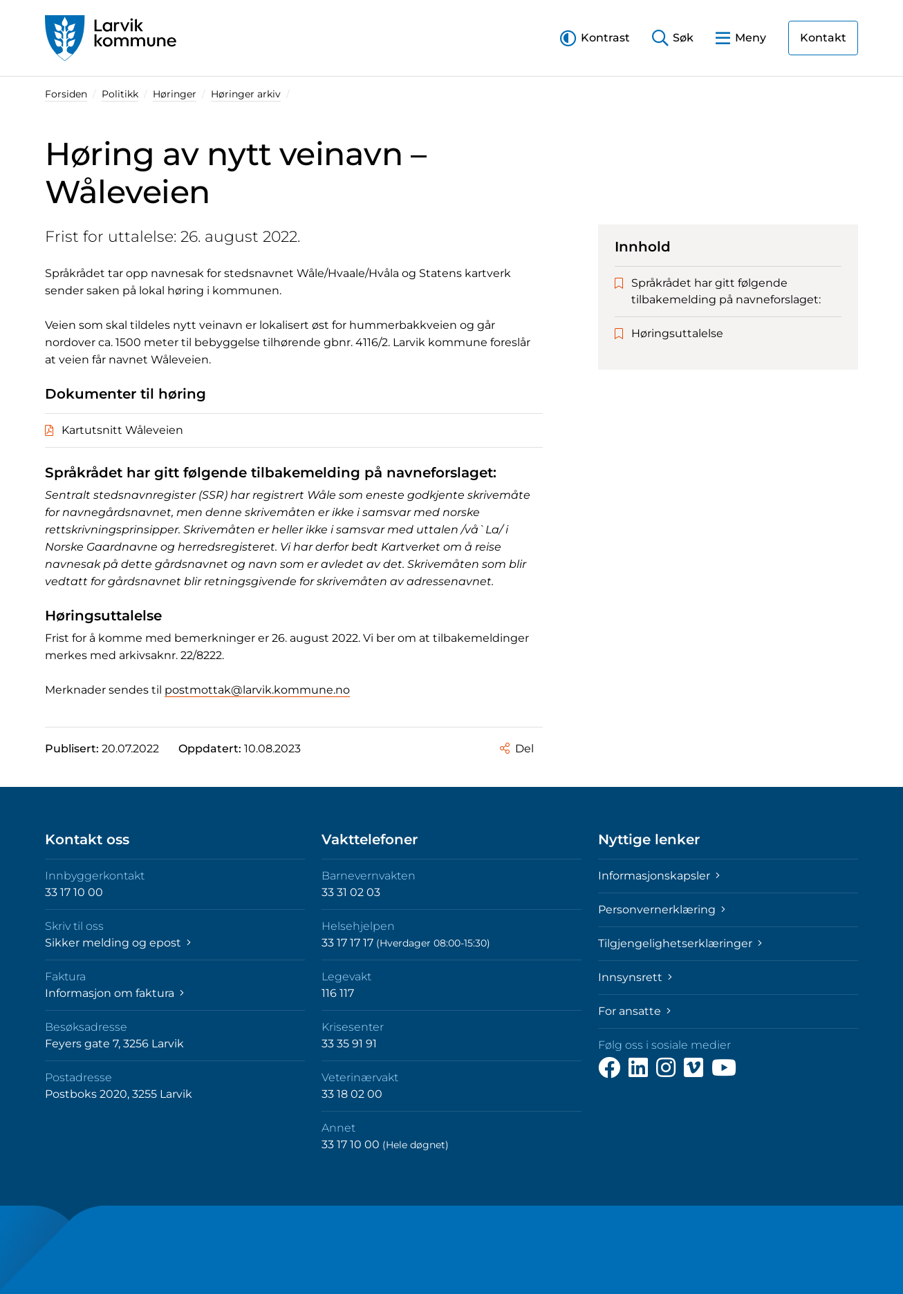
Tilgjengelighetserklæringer (680, 943)
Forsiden (66, 94)
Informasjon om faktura (114, 993)
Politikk (120, 94)
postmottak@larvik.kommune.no (257, 689)
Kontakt (823, 37)
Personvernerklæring (661, 909)
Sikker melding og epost (118, 942)
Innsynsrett (635, 977)
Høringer (174, 94)
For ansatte (634, 1011)
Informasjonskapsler (659, 875)
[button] (595, 37)
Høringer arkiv (246, 94)
